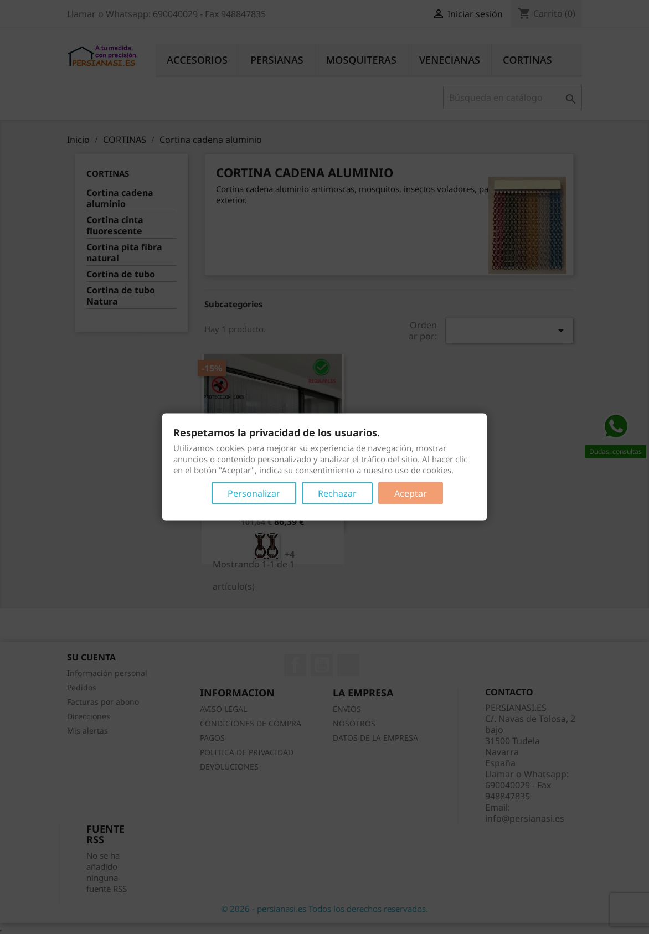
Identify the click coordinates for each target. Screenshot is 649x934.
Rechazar (337, 493)
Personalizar (254, 493)
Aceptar (410, 493)
